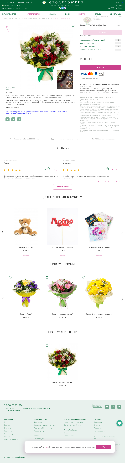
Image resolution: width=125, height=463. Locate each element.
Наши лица (8, 431)
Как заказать (99, 431)
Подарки (82, 14)
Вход (66, 433)
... (112, 181)
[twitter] (119, 406)
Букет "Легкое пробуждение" (99, 314)
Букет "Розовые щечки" (62, 314)
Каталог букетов (9, 14)
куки (46, 447)
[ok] (113, 406)
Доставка (98, 422)
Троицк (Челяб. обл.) (22, 2)
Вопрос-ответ (99, 434)
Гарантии (98, 428)
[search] (119, 5)
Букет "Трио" (26, 314)
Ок (103, 447)
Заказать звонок (8, 8)
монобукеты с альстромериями (27, 111)
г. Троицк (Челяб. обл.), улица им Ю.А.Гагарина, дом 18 (26, 408)
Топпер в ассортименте (62, 247)
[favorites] (109, 8)
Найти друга (39, 439)
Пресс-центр (39, 431)
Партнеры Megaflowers (43, 428)
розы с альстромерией (48, 111)
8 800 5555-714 (13, 405)
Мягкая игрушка (26, 247)
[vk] (108, 406)
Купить (100, 67)
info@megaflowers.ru (13, 410)
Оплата (97, 425)
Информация (115, 14)
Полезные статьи (11, 440)
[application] (98, 406)
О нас (6, 422)
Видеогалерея (9, 434)
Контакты (7, 428)
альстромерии (10, 111)
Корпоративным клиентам (44, 425)
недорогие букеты (24, 113)
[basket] (117, 8)
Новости (7, 437)
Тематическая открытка (99, 247)
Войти (118, 2)
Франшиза (38, 422)
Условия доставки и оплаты (90, 78)
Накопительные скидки (73, 422)
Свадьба (52, 14)
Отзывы (98, 14)
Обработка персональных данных (104, 438)
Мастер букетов (33, 14)
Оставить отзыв (62, 187)
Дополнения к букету (72, 425)
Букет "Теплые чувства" (62, 382)
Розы (67, 14)
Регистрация (69, 436)
